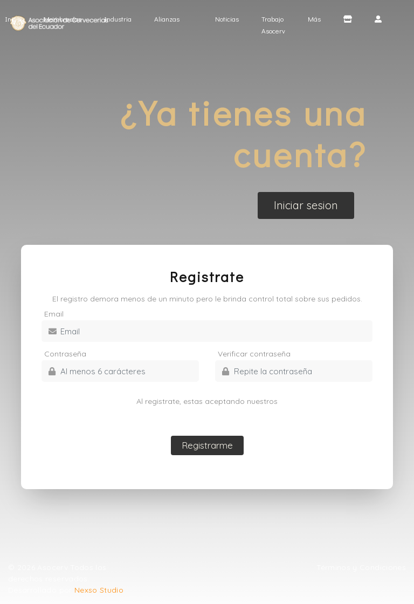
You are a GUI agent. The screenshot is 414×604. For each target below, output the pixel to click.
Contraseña (65, 354)
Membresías (62, 18)
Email (54, 314)
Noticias (227, 18)
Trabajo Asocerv (273, 24)
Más (314, 18)
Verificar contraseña (254, 354)
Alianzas (167, 18)
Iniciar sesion (306, 205)
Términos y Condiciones (361, 567)
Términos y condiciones (207, 412)
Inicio (17, 17)
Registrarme (207, 445)
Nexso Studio (98, 590)
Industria (118, 18)
